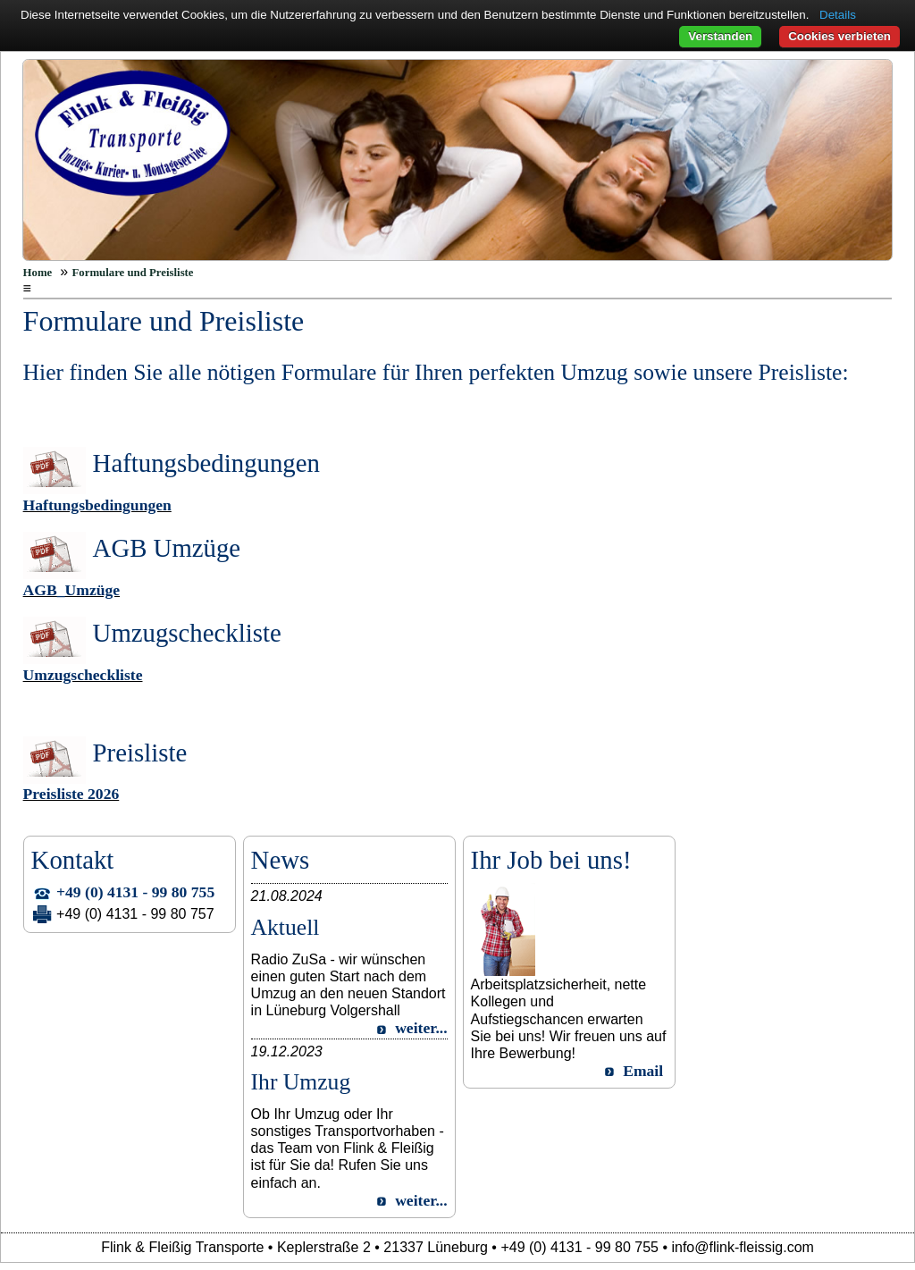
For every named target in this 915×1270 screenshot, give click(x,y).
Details (837, 14)
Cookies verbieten (839, 36)
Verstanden (720, 36)
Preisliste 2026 (71, 794)
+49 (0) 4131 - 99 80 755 (135, 892)
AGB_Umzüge (71, 590)
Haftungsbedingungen (97, 505)
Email (643, 1071)
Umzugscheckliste (83, 675)
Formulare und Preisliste (133, 272)
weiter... (421, 1028)
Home (38, 272)
